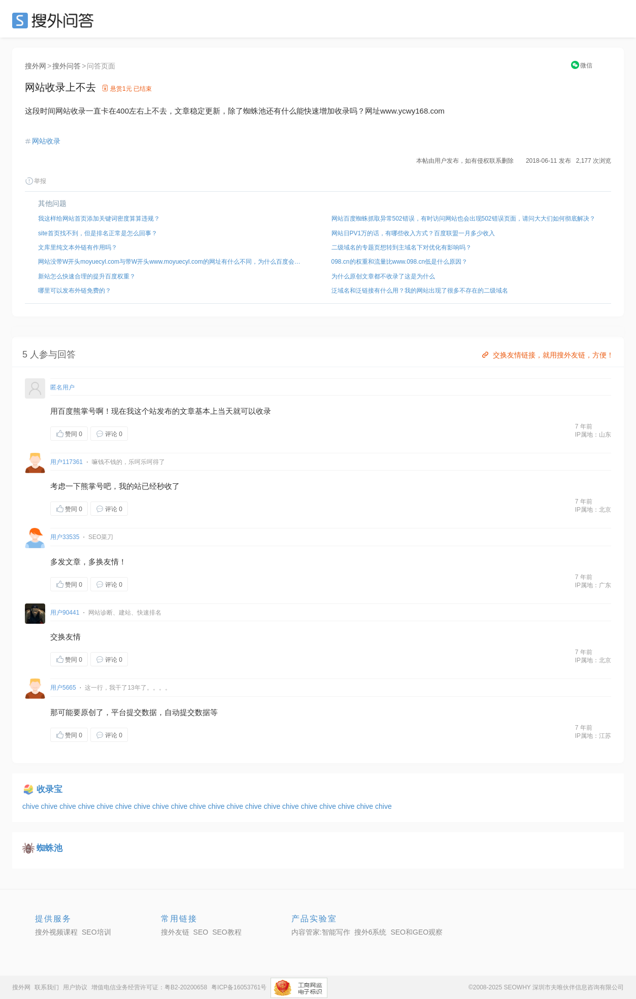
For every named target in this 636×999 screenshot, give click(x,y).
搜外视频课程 (56, 932)
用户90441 (64, 612)
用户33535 (64, 537)
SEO (55, 20)
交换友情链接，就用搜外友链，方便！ (547, 355)
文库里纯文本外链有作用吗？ (77, 247)
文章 (187, 411)
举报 (35, 181)
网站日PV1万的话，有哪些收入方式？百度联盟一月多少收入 (413, 233)
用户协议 (75, 987)
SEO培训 (96, 932)
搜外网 (35, 66)
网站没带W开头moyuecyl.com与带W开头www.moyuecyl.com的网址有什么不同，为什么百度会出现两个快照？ (171, 261)
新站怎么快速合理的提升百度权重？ (87, 276)
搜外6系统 (370, 932)
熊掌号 (84, 411)
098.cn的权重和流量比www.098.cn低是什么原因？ (399, 261)
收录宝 (49, 789)
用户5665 (63, 687)
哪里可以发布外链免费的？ (74, 290)
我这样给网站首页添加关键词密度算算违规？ (99, 218)
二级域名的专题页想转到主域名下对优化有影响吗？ (401, 247)
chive (31, 806)
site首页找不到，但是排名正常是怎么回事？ (97, 233)
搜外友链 (175, 932)
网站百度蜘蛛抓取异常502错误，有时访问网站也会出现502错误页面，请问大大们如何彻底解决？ (463, 218)
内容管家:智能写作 (320, 932)
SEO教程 (227, 932)
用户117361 (66, 462)
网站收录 (46, 141)
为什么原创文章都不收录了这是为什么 (383, 276)
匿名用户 (62, 387)
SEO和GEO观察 (416, 932)
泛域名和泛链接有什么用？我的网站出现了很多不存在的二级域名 (419, 290)
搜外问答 (66, 66)
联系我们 (47, 987)
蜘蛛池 (49, 848)
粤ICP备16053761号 (238, 987)
